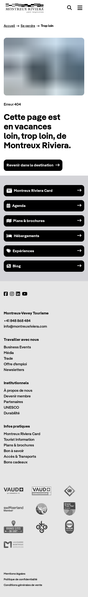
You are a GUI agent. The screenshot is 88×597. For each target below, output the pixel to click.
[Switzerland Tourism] (13, 509)
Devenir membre (17, 396)
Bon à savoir (14, 450)
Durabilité (12, 413)
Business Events (17, 347)
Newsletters (14, 369)
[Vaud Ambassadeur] (41, 491)
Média (9, 352)
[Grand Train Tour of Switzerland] (69, 509)
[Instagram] (12, 294)
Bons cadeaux (15, 462)
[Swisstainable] (41, 509)
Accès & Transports (20, 456)
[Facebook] (6, 294)
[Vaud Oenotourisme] (69, 491)
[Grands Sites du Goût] (13, 527)
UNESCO (11, 407)
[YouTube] (24, 294)
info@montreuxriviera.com (25, 326)
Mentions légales (14, 573)
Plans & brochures (19, 445)
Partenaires (13, 401)
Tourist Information (19, 439)
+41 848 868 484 (17, 320)
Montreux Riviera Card (22, 433)
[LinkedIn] (18, 294)
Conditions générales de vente (23, 585)
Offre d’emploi (15, 364)
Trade (8, 358)
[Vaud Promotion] (13, 491)
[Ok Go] (41, 527)
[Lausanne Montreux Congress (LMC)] (13, 545)
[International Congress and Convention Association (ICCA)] (69, 527)
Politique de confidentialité (20, 579)
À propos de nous (18, 390)
